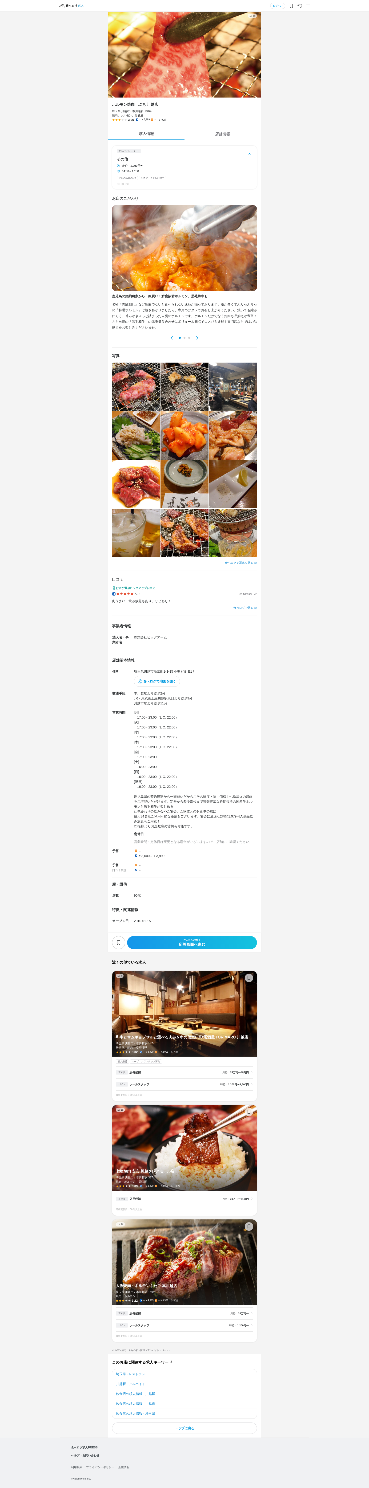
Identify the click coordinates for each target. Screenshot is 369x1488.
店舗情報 (222, 134)
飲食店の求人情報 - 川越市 (135, 1404)
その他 (122, 159)
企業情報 (123, 1467)
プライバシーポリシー (100, 1467)
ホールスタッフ (139, 1084)
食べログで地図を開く (159, 681)
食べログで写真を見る (239, 562)
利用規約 (76, 1467)
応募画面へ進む (192, 942)
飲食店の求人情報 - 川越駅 (135, 1394)
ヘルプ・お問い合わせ (85, 1455)
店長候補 (135, 1072)
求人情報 (146, 134)
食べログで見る (243, 607)
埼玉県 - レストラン (130, 1374)
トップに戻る (184, 1428)
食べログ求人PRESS (84, 1447)
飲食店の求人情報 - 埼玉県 (135, 1413)
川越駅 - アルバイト (130, 1384)
